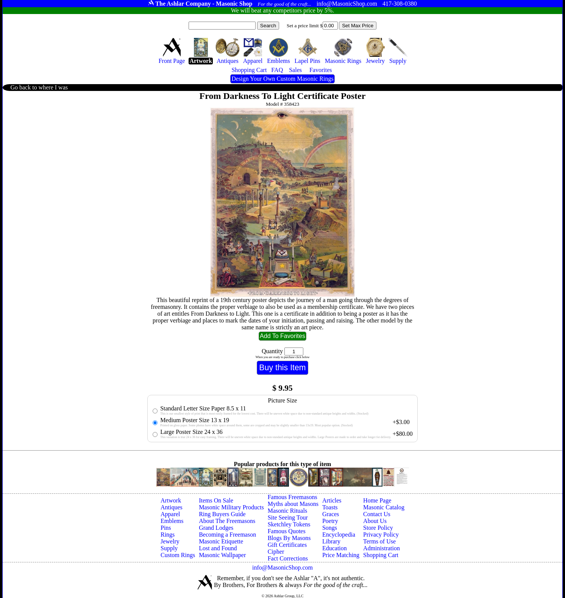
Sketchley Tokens (289, 524)
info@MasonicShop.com (282, 567)
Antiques (172, 507)
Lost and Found (218, 548)
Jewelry (170, 541)
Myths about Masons (293, 504)
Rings (168, 534)
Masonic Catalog (383, 507)
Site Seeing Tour (288, 517)
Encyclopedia (338, 534)
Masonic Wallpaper (222, 555)
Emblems (172, 521)
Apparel (170, 514)
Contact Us (376, 514)
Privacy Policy (381, 534)
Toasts (330, 507)
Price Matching (340, 555)
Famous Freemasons (292, 497)
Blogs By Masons (289, 538)
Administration (381, 548)
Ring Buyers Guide (222, 514)
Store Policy (378, 527)
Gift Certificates (287, 545)
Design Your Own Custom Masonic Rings (282, 78)
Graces (330, 514)
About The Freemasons (227, 521)
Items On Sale (216, 500)
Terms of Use (379, 541)
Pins (166, 527)
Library (331, 541)
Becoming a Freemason (227, 534)
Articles (332, 500)
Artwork (171, 500)
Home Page (377, 500)
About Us (375, 521)
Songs (329, 527)
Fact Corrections (288, 558)
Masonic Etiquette (221, 541)
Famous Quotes (287, 531)
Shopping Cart (380, 555)
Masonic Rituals (287, 510)
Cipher (276, 551)
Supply (169, 548)
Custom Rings (178, 555)
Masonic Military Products (231, 507)
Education (334, 548)
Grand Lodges (216, 527)
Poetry (330, 521)
